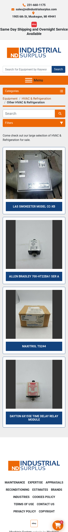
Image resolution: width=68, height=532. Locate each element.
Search (58, 69)
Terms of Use (24, 504)
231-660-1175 (36, 5)
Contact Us (45, 504)
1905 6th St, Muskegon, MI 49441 (34, 16)
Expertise (35, 482)
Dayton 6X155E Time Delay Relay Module (34, 417)
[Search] (27, 69)
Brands (56, 489)
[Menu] (28, 80)
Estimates (40, 489)
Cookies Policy (43, 497)
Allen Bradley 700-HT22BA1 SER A (34, 276)
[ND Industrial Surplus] (34, 465)
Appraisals (54, 482)
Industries (21, 497)
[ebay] (34, 24)
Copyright (47, 511)
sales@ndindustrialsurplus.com (36, 9)
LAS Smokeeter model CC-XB (34, 206)
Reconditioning (17, 489)
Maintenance (15, 482)
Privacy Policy (24, 511)
